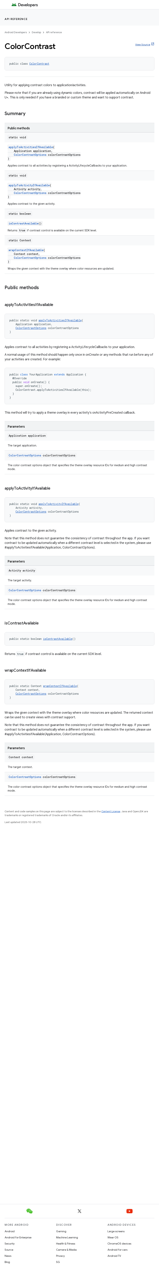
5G (58, 1262)
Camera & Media (66, 1249)
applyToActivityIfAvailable (29, 185)
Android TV (114, 1256)
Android (10, 1231)
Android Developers (16, 32)
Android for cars (117, 1249)
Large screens (116, 1231)
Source (9, 1249)
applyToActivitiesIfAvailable (31, 147)
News (8, 1256)
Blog (7, 1262)
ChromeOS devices (119, 1243)
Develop (36, 32)
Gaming (61, 1231)
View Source (142, 44)
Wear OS (112, 1237)
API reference (16, 19)
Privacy (60, 1256)
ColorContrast (39, 63)
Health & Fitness (65, 1243)
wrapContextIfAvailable (26, 250)
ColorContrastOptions (30, 155)
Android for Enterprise (18, 1237)
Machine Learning (67, 1237)
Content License (110, 811)
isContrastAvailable (24, 223)
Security (10, 1243)
